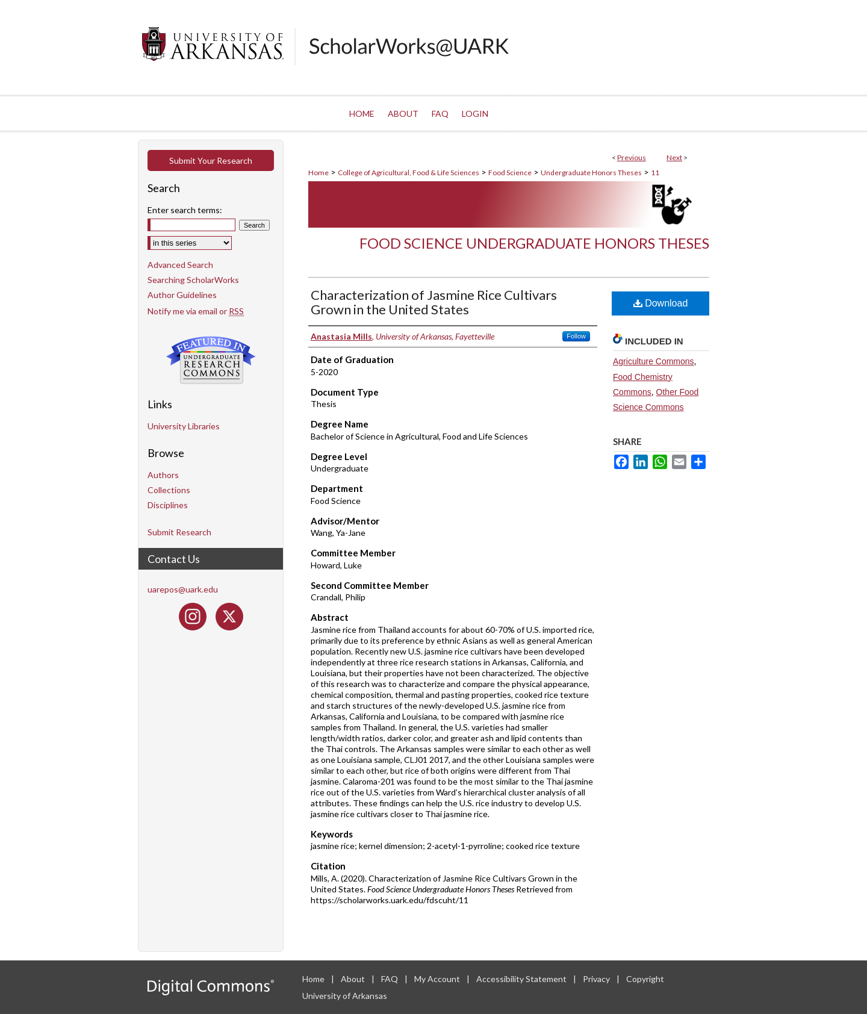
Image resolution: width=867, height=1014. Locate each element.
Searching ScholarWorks (193, 280)
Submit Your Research (210, 160)
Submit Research (179, 532)
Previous (631, 157)
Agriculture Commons (653, 361)
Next (674, 157)
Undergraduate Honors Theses (591, 172)
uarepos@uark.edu (183, 589)
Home (318, 172)
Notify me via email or (196, 311)
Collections (169, 490)
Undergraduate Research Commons (211, 360)
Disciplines (168, 505)
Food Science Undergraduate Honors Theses (534, 243)
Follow (576, 336)
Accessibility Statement (522, 979)
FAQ (390, 979)
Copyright (645, 979)
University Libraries (184, 426)
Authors (163, 475)
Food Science (510, 172)
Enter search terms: (185, 210)
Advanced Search (180, 265)
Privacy (597, 979)
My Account (438, 979)
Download (660, 303)
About (354, 979)
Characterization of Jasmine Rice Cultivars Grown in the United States (434, 302)
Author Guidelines (182, 295)
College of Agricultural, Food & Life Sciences (408, 172)
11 (655, 172)
